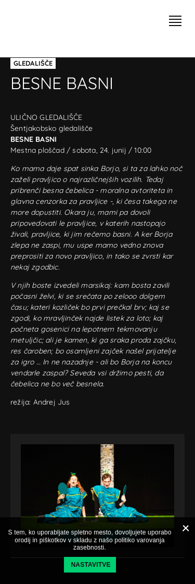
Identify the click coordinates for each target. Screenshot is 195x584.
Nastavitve (91, 564)
